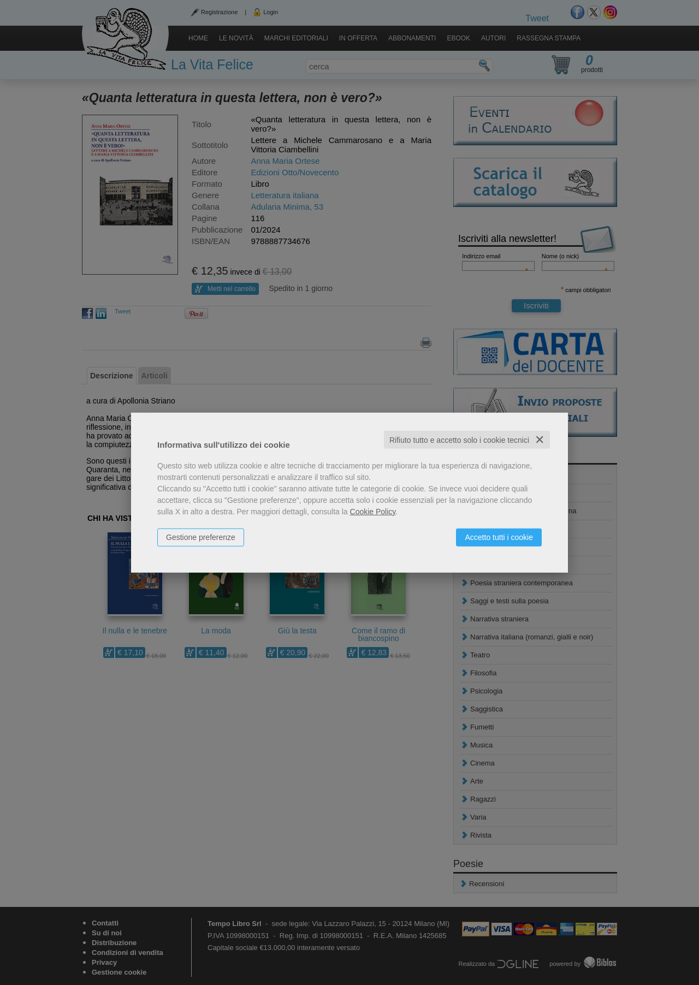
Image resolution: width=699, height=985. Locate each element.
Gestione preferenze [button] (200, 536)
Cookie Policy (373, 511)
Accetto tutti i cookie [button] (499, 536)
